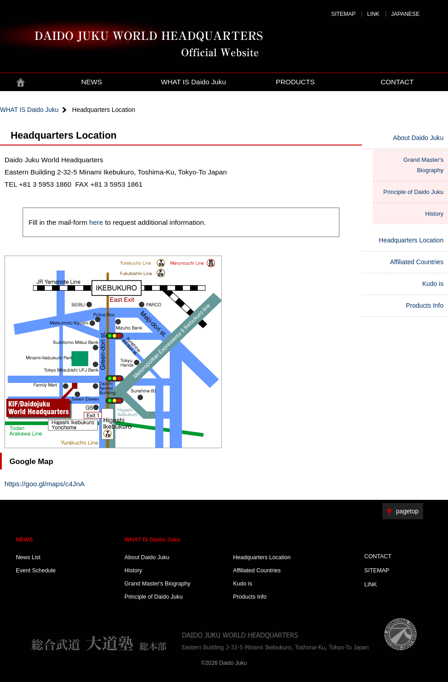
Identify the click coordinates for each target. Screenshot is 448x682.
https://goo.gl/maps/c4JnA (45, 484)
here (96, 222)
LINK (373, 14)
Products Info (424, 305)
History (434, 213)
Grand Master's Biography (423, 165)
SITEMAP (343, 14)
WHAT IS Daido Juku (193, 82)
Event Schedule (36, 570)
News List (28, 557)
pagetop (407, 511)
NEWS (91, 82)
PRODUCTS (295, 82)
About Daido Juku (418, 137)
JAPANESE (405, 14)
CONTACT (397, 82)
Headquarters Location (411, 240)
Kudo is (432, 283)
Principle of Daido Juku (413, 192)
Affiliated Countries (416, 262)
